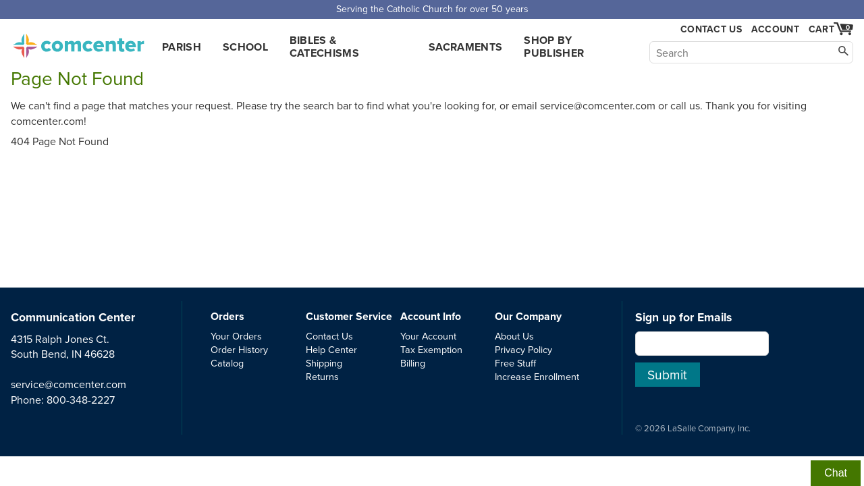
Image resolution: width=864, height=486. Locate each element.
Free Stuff (515, 363)
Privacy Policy (523, 349)
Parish (181, 47)
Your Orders (236, 336)
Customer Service (349, 316)
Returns (322, 376)
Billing (412, 363)
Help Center (331, 349)
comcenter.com (78, 42)
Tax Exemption (431, 349)
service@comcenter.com (68, 384)
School (245, 47)
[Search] (751, 52)
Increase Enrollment (537, 376)
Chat (835, 473)
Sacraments (465, 47)
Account (775, 29)
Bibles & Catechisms (324, 46)
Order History (239, 349)
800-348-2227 (81, 399)
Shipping (324, 363)
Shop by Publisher (554, 46)
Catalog (227, 363)
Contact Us (711, 29)
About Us (514, 336)
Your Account (428, 336)
